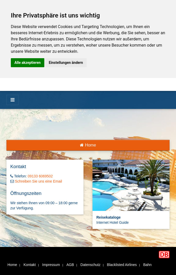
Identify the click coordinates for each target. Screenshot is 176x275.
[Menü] (12, 100)
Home (88, 145)
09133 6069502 (40, 176)
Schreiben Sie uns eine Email (38, 181)
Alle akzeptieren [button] (27, 63)
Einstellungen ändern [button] (66, 63)
